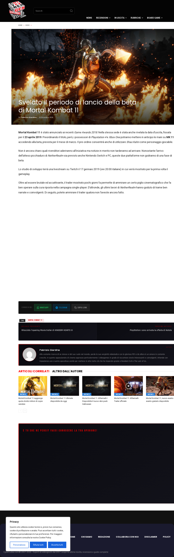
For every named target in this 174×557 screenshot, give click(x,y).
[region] (38, 534)
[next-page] (25, 411)
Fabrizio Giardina (29, 117)
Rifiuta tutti (38, 545)
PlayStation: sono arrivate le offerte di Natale (151, 330)
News (28, 25)
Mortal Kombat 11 (35, 320)
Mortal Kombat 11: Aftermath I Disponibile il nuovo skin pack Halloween (95, 401)
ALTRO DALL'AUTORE (67, 371)
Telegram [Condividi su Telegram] (61, 307)
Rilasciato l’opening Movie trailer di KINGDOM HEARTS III (47, 330)
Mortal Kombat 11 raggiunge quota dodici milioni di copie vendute (30, 401)
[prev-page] (20, 411)
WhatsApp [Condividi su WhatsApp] (43, 307)
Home (20, 25)
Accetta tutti (57, 545)
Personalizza (19, 545)
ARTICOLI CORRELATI (33, 371)
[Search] (71, 11)
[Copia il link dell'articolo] (81, 307)
